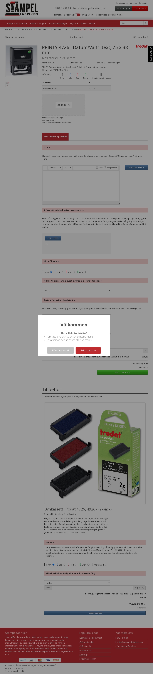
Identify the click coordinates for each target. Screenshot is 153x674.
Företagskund (60, 350)
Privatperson (88, 350)
